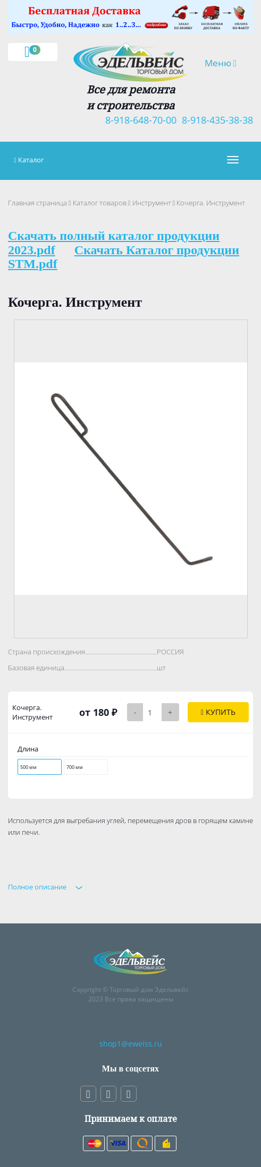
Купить (218, 712)
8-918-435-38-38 (214, 120)
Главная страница (37, 203)
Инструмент (151, 203)
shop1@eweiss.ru (130, 1044)
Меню (224, 62)
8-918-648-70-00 (138, 120)
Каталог (31, 160)
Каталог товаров (100, 203)
